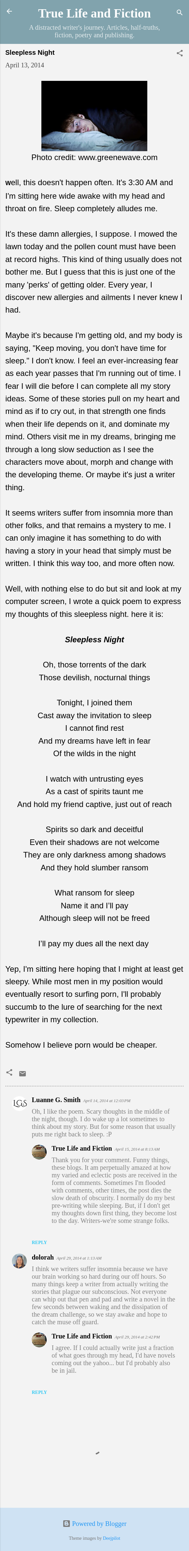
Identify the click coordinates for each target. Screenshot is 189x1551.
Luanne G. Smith (56, 1099)
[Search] (180, 13)
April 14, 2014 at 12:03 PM (106, 1100)
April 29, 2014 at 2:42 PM (137, 1336)
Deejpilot (111, 1538)
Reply (39, 1242)
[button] (180, 54)
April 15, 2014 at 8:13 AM (137, 1149)
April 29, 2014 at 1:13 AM (79, 1258)
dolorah (43, 1257)
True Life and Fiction (94, 13)
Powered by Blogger (94, 1523)
